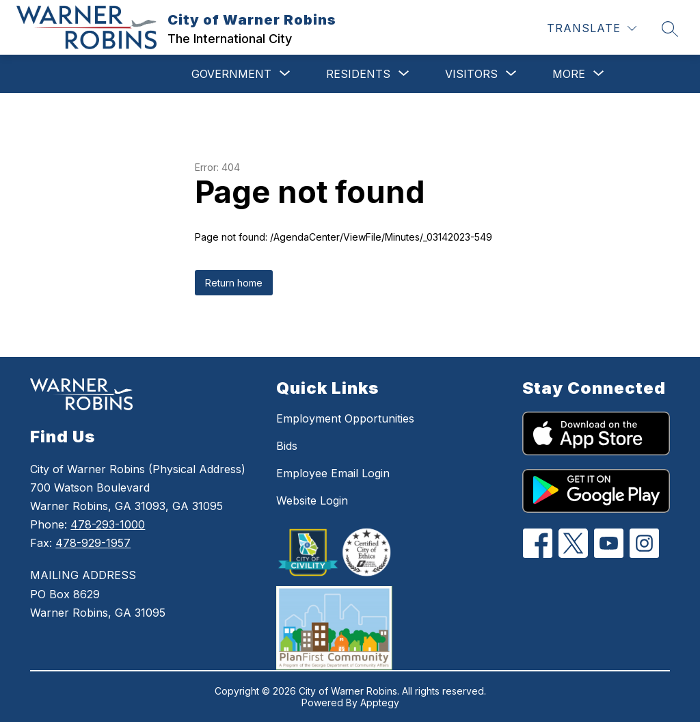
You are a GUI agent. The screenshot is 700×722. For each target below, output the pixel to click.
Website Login (312, 500)
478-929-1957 (93, 543)
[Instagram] (644, 543)
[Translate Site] (591, 28)
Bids (286, 446)
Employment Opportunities (345, 418)
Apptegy (379, 702)
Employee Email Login (333, 473)
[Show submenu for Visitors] (471, 74)
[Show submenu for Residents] (358, 74)
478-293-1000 (107, 524)
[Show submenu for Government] (231, 74)
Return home (233, 283)
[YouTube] (608, 543)
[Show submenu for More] (568, 74)
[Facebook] (537, 543)
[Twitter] (573, 543)
